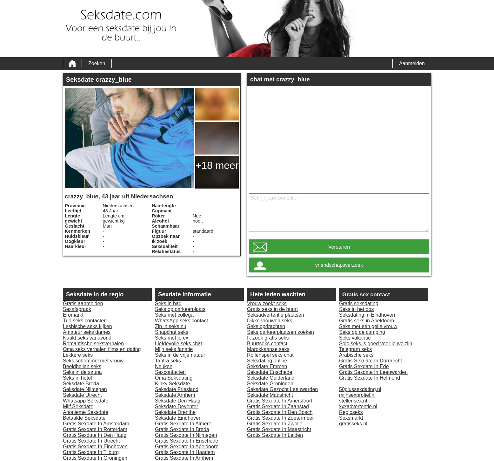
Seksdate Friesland (176, 389)
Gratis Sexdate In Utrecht (91, 441)
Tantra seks (168, 360)
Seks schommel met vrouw (93, 360)
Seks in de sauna (82, 372)
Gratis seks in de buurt (272, 309)
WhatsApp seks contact (181, 320)
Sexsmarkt (351, 418)
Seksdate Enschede (269, 372)
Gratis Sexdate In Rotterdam (95, 429)
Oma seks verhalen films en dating (102, 349)
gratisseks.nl (353, 423)
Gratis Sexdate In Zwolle (274, 423)
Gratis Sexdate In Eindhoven (95, 446)
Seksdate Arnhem (175, 395)
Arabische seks (356, 355)
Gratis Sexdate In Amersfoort (279, 400)
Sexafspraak (77, 309)
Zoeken (96, 63)
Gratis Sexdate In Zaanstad (278, 406)
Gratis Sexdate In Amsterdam (96, 423)
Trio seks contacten (85, 320)
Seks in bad (168, 303)
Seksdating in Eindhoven (367, 315)
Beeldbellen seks (82, 366)
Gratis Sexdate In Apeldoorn (186, 446)
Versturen (339, 247)
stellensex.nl (353, 400)
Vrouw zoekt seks (267, 303)
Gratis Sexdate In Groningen (95, 458)
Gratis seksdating (358, 303)
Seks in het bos (356, 309)
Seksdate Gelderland (270, 378)
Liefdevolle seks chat (178, 343)
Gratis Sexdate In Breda (182, 429)
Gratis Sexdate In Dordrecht (370, 360)
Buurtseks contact (267, 343)
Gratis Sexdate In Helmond (369, 378)
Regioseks (351, 412)
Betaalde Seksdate (84, 418)
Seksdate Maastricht (270, 395)
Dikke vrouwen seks (269, 320)
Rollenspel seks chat (270, 355)
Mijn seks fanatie (174, 349)
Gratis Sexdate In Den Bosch (279, 412)
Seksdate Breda (81, 383)
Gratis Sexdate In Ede (364, 366)
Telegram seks (355, 349)
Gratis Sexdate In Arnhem (184, 458)
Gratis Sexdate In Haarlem (185, 452)
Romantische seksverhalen (93, 343)
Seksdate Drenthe (175, 412)
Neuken (163, 366)
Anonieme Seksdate (85, 412)
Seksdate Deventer (176, 406)
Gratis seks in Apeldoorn (366, 320)
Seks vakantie (355, 338)
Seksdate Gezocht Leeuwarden (282, 389)
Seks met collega (174, 315)
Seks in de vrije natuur (180, 355)
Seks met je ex (171, 338)
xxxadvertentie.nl (358, 406)
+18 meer (216, 165)
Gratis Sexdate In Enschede (186, 441)
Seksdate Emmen (267, 366)
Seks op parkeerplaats (180, 309)
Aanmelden (412, 63)
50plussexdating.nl (360, 389)
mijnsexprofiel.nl (357, 395)
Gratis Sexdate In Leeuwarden (373, 372)
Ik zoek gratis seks (268, 338)
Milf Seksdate (78, 406)
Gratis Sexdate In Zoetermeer (280, 418)
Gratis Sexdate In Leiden (275, 435)
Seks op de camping (362, 332)
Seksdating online (267, 360)
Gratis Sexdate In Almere (183, 423)
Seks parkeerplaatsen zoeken (280, 332)
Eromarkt (73, 315)
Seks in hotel (77, 378)
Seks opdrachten (266, 326)
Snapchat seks (171, 332)
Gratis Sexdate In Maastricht (279, 429)
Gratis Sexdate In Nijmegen (186, 435)
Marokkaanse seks (268, 349)
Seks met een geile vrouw (368, 326)
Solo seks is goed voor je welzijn (375, 343)
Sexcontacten (170, 372)
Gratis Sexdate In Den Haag (94, 435)
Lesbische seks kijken (87, 326)
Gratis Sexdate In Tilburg (91, 452)
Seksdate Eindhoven (178, 418)
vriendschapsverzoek (339, 265)
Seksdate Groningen (270, 383)
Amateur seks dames (86, 332)
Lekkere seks (78, 355)
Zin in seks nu (170, 326)
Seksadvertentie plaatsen (275, 315)
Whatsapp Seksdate (85, 400)
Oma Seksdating (173, 378)
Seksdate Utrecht (82, 395)
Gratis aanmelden (83, 303)
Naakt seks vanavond (87, 338)
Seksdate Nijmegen (85, 389)
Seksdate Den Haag (177, 400)
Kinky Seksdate (172, 383)
